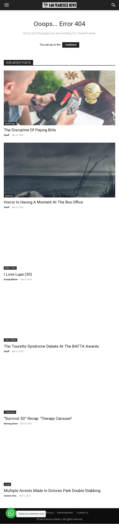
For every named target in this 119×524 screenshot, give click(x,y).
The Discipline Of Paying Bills (30, 130)
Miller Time (10, 268)
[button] (6, 5)
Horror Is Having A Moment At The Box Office (43, 202)
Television (10, 412)
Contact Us (82, 512)
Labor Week (10, 340)
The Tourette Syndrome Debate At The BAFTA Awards (51, 346)
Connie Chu (10, 495)
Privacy (50, 512)
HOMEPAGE (70, 45)
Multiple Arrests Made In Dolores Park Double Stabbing (52, 490)
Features (9, 195)
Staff (6, 135)
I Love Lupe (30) (18, 274)
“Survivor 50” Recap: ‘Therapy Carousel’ (38, 418)
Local (7, 484)
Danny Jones (11, 423)
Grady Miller (11, 279)
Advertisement (65, 512)
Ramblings (10, 123)
